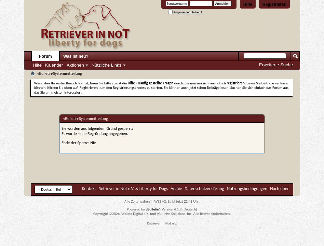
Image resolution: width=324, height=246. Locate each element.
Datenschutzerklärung (204, 188)
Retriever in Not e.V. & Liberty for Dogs (133, 188)
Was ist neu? (76, 56)
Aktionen (75, 65)
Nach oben (279, 188)
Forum (45, 56)
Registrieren (274, 4)
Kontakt (89, 188)
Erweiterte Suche (276, 64)
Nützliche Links (106, 65)
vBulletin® (153, 209)
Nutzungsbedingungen (247, 188)
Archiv (176, 188)
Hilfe (247, 4)
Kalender (54, 65)
